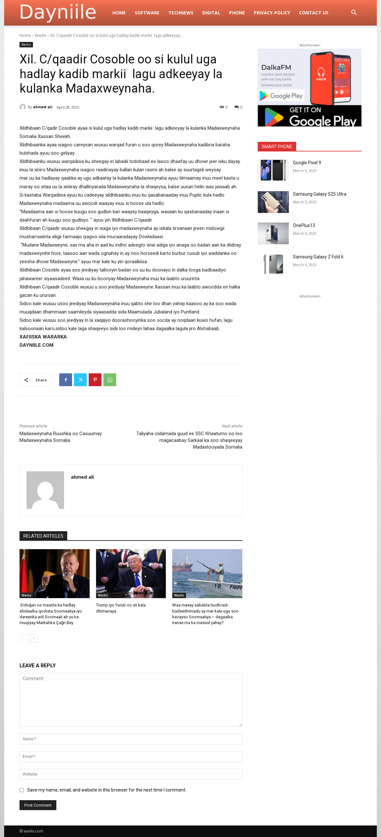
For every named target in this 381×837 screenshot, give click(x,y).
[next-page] (34, 638)
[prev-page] (24, 638)
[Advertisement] (310, 340)
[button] (353, 13)
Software (147, 13)
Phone (237, 13)
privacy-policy (272, 13)
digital (211, 13)
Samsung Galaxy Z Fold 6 (318, 256)
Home (119, 13)
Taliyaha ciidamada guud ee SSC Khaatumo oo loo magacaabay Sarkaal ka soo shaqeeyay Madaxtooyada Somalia (189, 440)
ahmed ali (43, 106)
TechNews (180, 13)
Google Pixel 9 (307, 162)
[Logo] (64, 13)
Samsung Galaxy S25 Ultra (319, 194)
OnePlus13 (304, 225)
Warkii (40, 35)
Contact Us (313, 13)
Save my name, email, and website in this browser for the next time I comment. (106, 789)
